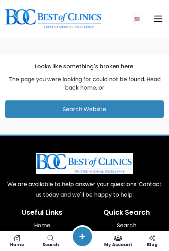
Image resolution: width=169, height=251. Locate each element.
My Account (118, 241)
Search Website (84, 109)
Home (42, 225)
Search (126, 225)
